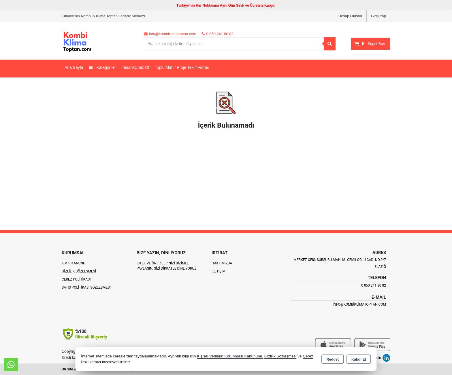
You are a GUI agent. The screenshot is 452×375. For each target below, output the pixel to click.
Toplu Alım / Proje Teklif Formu (182, 67)
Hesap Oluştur (350, 16)
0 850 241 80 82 (373, 285)
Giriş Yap (378, 16)
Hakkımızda (222, 263)
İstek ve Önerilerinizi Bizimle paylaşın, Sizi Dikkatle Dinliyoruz (166, 265)
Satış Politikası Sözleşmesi (86, 287)
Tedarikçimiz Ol (135, 67)
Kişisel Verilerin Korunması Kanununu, (230, 356)
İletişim (218, 271)
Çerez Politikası (76, 279)
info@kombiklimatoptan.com (359, 304)
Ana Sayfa (74, 67)
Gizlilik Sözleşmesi (79, 271)
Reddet (333, 359)
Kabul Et (358, 359)
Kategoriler (102, 67)
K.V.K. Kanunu (73, 263)
